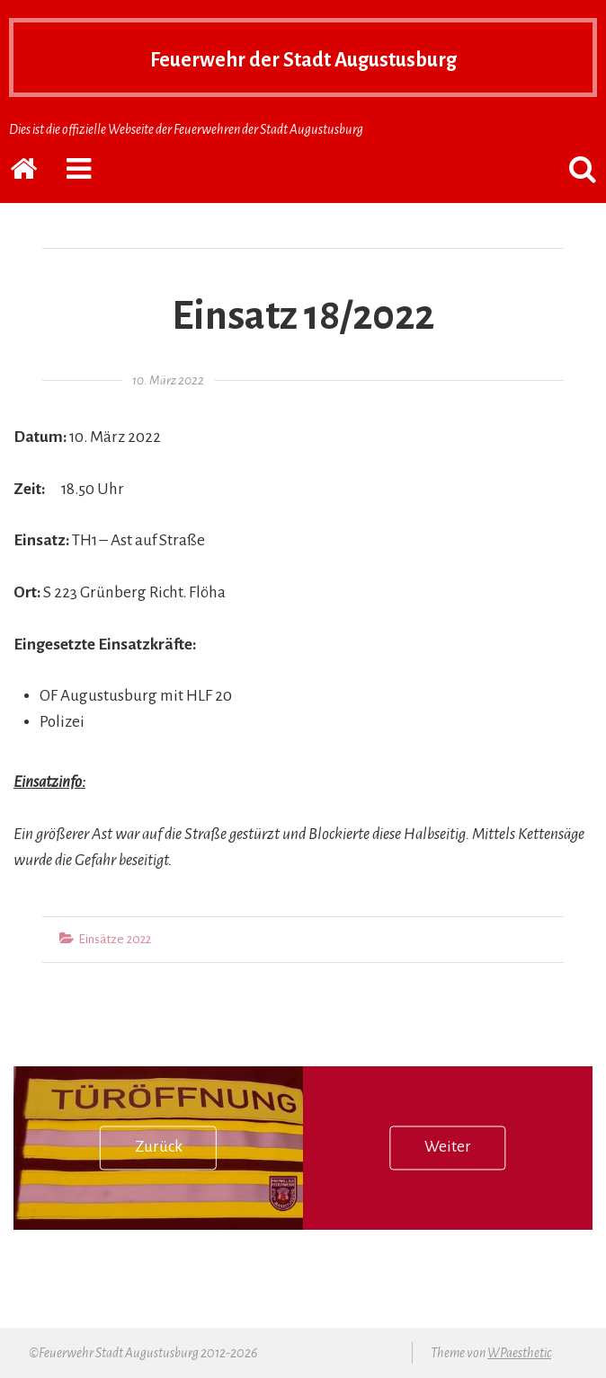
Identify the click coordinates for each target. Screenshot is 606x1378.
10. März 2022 (168, 380)
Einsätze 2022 (114, 939)
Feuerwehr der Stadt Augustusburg (303, 57)
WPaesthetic (519, 1353)
